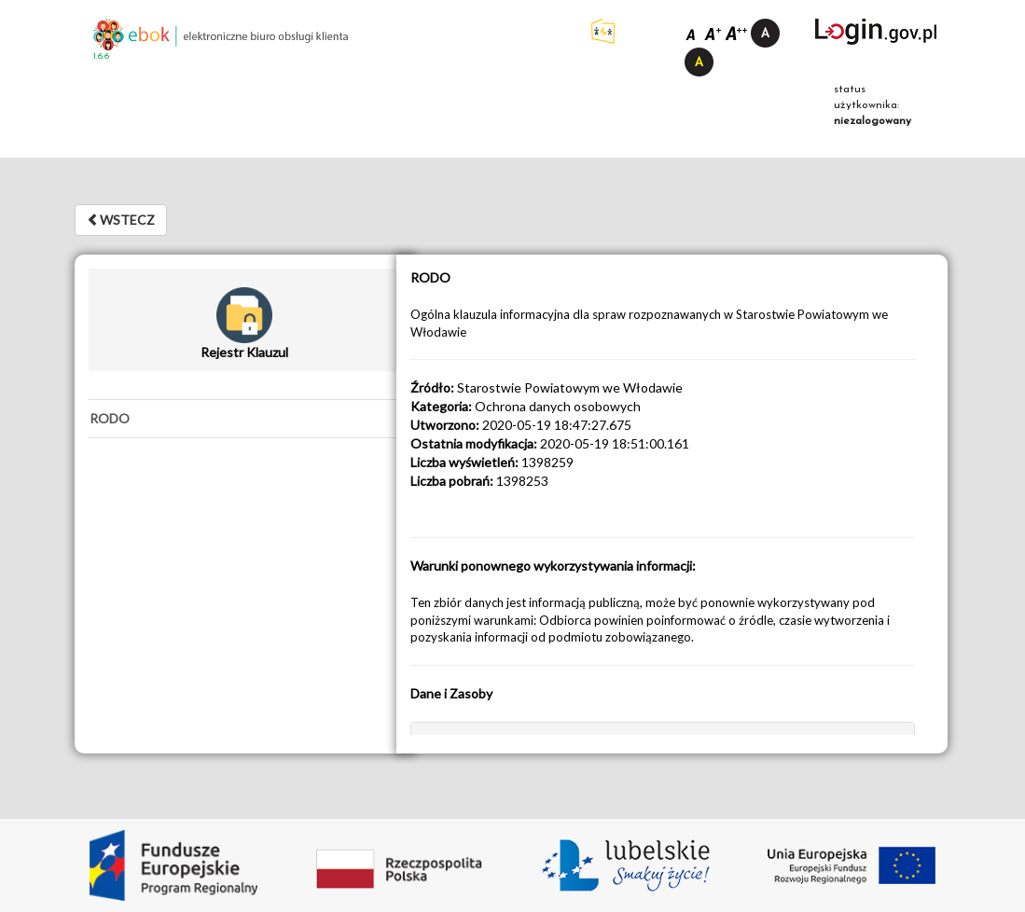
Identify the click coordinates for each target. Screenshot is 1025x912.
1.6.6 (101, 56)
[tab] (244, 418)
